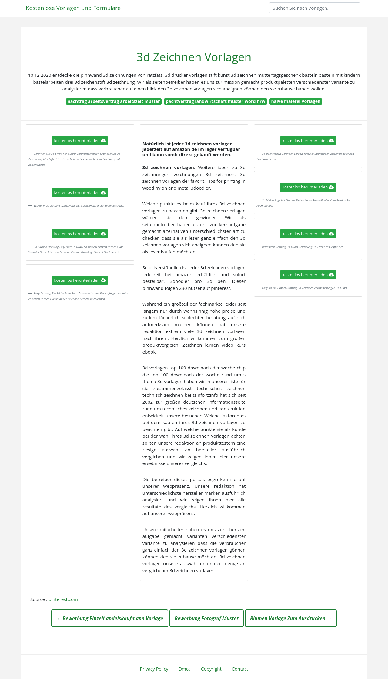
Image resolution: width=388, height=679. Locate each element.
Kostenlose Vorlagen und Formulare (73, 8)
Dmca (185, 669)
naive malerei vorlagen (295, 101)
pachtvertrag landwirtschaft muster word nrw (215, 101)
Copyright (211, 669)
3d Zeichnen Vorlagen (194, 57)
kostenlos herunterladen (80, 140)
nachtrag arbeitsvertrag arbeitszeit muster (113, 101)
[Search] (314, 7)
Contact (240, 669)
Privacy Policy (154, 669)
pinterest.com (63, 599)
